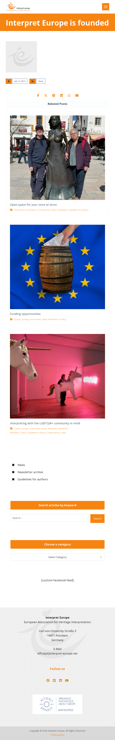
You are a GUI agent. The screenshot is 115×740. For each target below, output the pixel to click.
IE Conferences (43, 210)
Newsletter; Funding (57, 319)
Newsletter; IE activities (78, 210)
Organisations (53, 432)
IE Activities (31, 210)
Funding (25, 319)
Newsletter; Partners (37, 432)
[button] (38, 95)
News (40, 81)
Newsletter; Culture (18, 432)
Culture (17, 428)
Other (63, 432)
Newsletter (62, 210)
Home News (19, 210)
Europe (17, 319)
